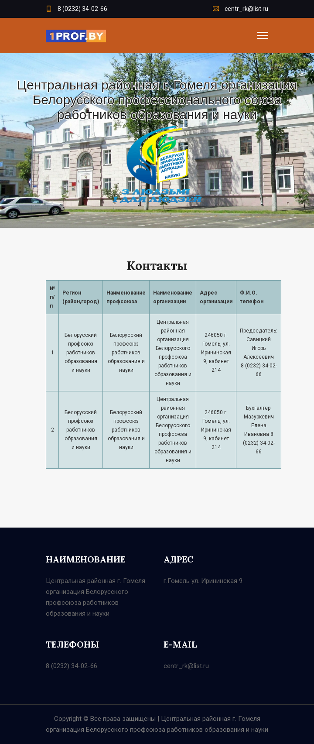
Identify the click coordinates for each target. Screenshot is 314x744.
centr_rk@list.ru (240, 8)
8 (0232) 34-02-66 (76, 8)
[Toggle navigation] (262, 36)
